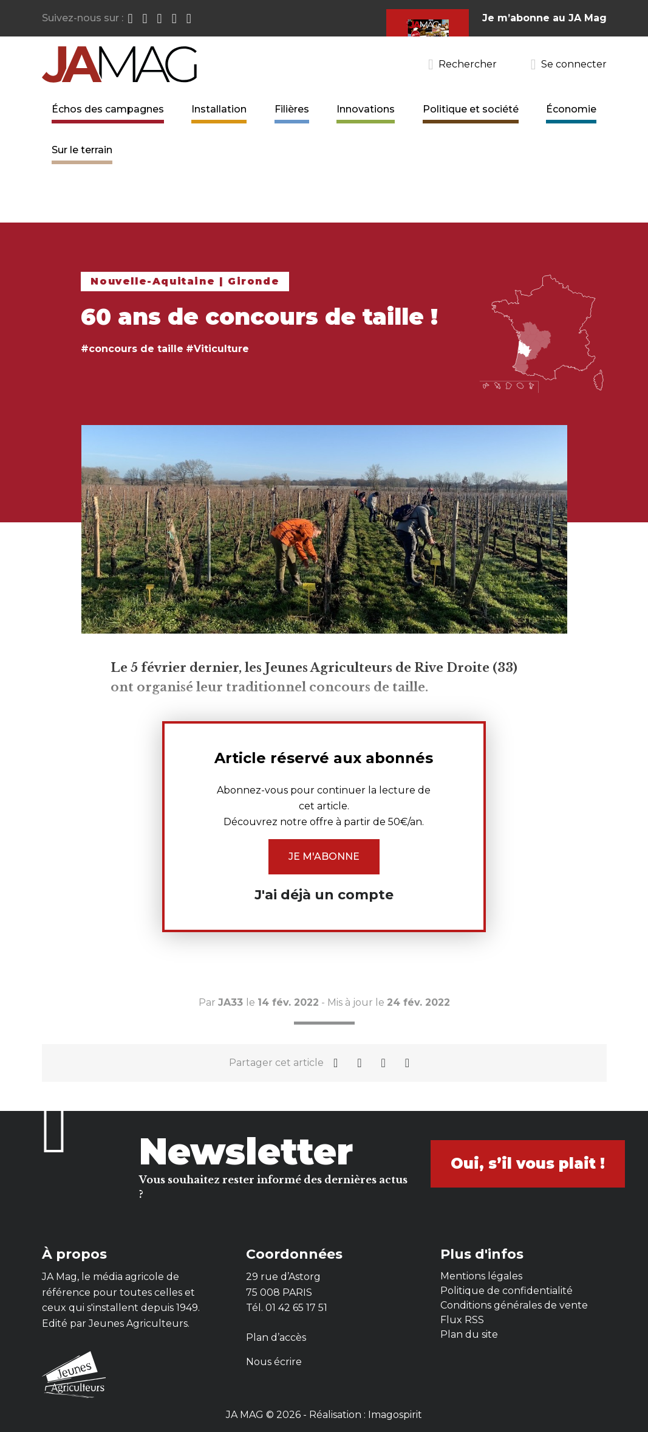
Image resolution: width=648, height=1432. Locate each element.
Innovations (365, 109)
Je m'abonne (324, 856)
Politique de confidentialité (506, 1290)
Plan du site (469, 1334)
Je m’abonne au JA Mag (544, 18)
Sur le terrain (82, 150)
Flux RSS (462, 1320)
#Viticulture (217, 349)
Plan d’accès (276, 1337)
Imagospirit (395, 1414)
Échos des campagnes (108, 109)
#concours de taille (132, 349)
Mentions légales (481, 1276)
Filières (292, 109)
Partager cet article (276, 1062)
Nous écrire (274, 1362)
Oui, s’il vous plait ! (528, 1163)
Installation (219, 109)
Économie (571, 109)
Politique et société (471, 109)
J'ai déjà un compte (324, 895)
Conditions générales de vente (514, 1305)
